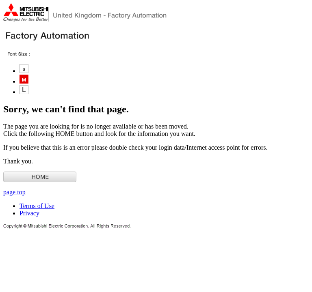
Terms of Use (37, 205)
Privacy (29, 213)
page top (14, 192)
